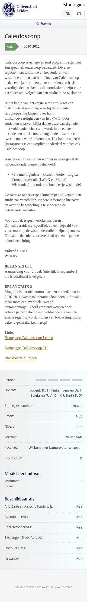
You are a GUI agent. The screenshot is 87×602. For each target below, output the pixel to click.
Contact (66, 587)
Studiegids (74, 5)
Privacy (51, 587)
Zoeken (46, 24)
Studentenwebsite (28, 587)
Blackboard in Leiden (21, 358)
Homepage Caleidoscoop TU (26, 348)
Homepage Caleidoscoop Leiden (29, 338)
